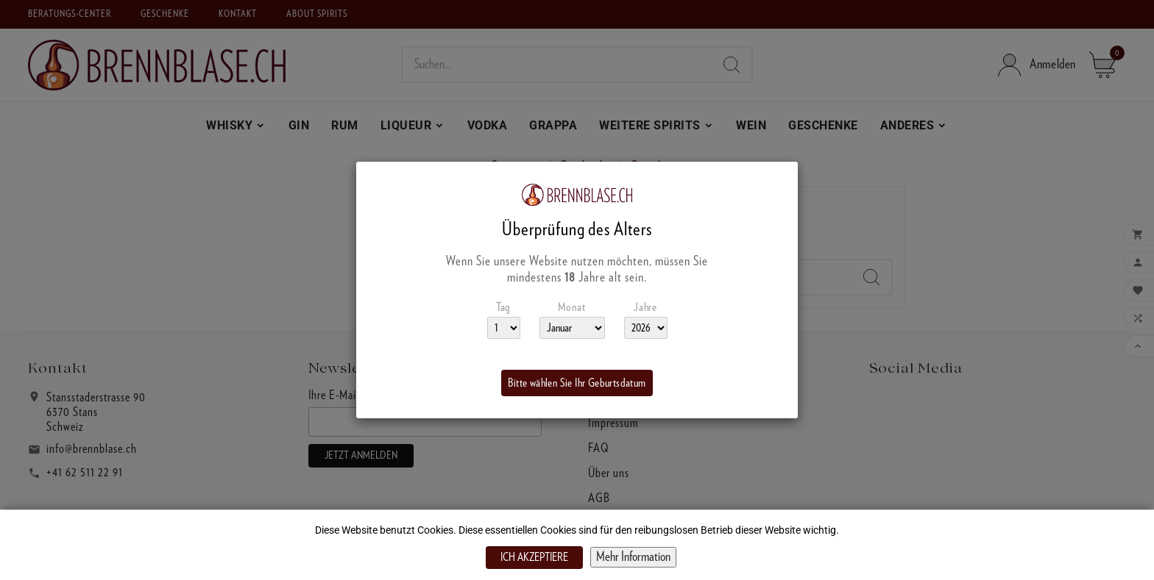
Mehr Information (633, 557)
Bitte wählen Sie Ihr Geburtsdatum (576, 383)
